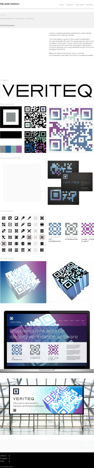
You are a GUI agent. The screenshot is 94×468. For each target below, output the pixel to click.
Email (2, 461)
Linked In (3, 456)
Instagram (3, 458)
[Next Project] (87, 446)
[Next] (9, 456)
